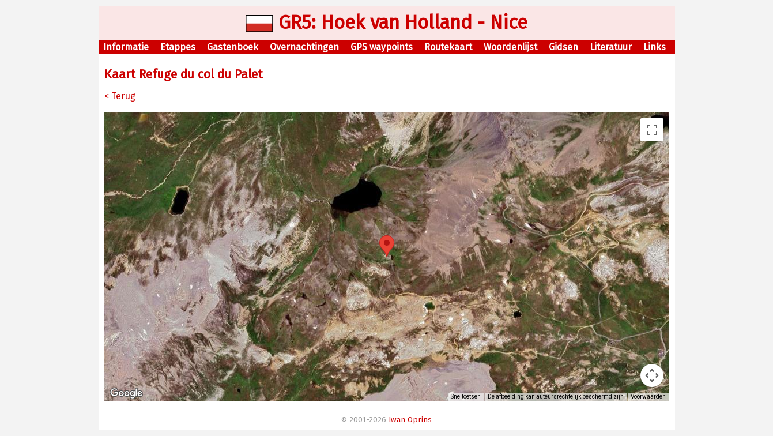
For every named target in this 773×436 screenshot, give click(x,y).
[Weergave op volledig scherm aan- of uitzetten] (651, 129)
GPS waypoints (381, 47)
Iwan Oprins (410, 419)
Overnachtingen (304, 47)
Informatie (126, 47)
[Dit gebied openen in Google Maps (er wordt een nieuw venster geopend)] (126, 393)
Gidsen (563, 47)
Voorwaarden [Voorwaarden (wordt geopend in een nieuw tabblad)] (648, 396)
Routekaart (448, 47)
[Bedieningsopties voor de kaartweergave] (651, 375)
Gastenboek (232, 47)
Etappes (177, 47)
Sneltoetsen (466, 396)
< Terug (119, 96)
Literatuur (611, 47)
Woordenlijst (510, 47)
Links (654, 47)
